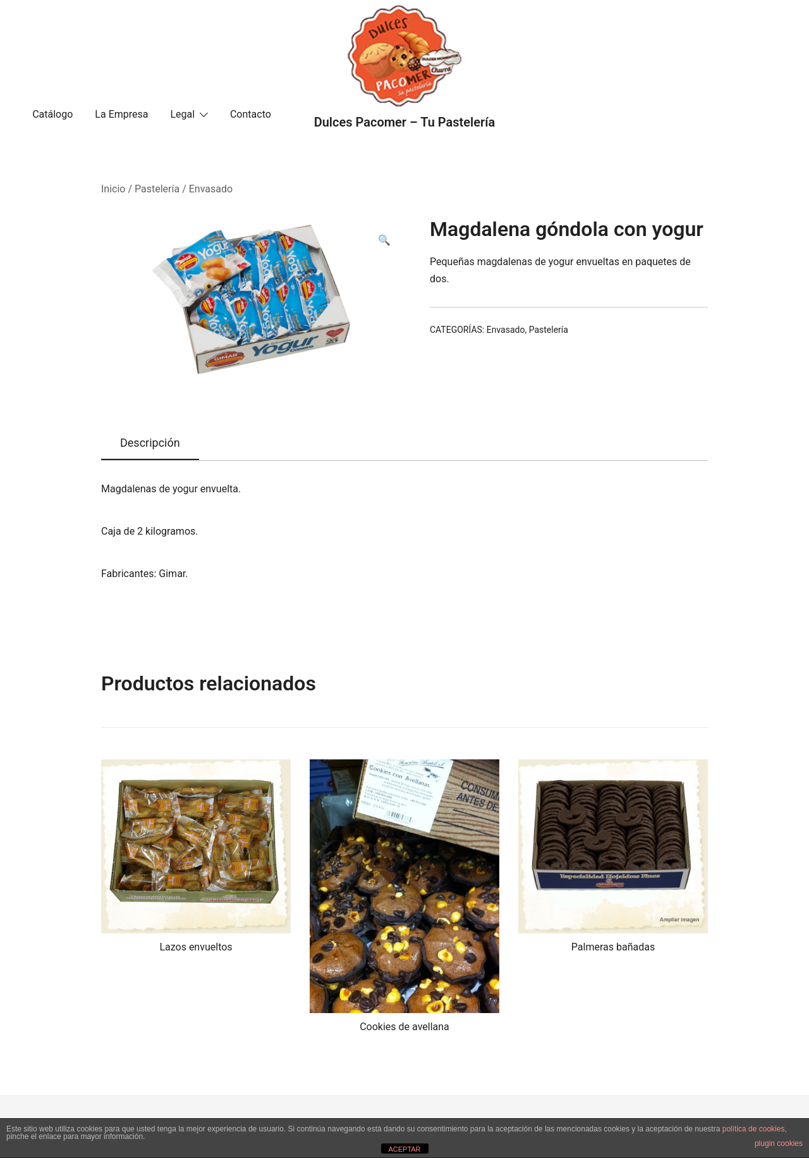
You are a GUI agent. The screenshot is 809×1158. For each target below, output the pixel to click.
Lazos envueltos (195, 947)
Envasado (211, 189)
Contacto (250, 114)
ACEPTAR (404, 1149)
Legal (182, 114)
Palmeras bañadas (613, 947)
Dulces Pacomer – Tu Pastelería (405, 122)
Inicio (113, 189)
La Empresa (121, 114)
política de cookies (753, 1128)
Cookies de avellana (404, 1027)
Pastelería (157, 189)
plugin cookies (779, 1143)
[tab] (150, 443)
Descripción (150, 442)
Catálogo (52, 114)
